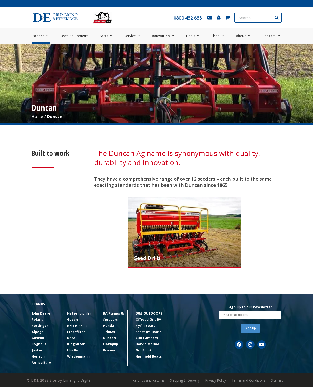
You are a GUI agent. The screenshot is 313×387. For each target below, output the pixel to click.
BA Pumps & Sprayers (113, 316)
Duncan (109, 338)
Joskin (37, 350)
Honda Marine (147, 344)
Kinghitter (76, 344)
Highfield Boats (149, 356)
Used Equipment (74, 35)
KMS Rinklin (77, 325)
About (243, 35)
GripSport (144, 350)
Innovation (163, 35)
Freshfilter (76, 331)
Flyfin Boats (145, 325)
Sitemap (277, 380)
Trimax (109, 331)
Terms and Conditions (248, 380)
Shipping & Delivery (185, 380)
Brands (41, 35)
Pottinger (40, 325)
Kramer (109, 350)
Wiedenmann (78, 356)
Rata (71, 338)
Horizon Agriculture (41, 359)
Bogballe (39, 344)
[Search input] (255, 17)
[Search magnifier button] (276, 17)
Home (37, 116)
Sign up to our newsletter (250, 307)
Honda (108, 325)
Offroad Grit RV (148, 319)
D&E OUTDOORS (149, 313)
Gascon (38, 338)
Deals (193, 35)
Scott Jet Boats (149, 331)
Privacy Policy (215, 380)
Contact (271, 35)
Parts (106, 35)
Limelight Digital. (78, 380)
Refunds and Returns (148, 380)
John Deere (41, 313)
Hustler (73, 350)
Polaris (37, 319)
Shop (217, 35)
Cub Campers (147, 338)
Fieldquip (110, 344)
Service (132, 35)
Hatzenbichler (79, 313)
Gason (72, 319)
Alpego (38, 331)
